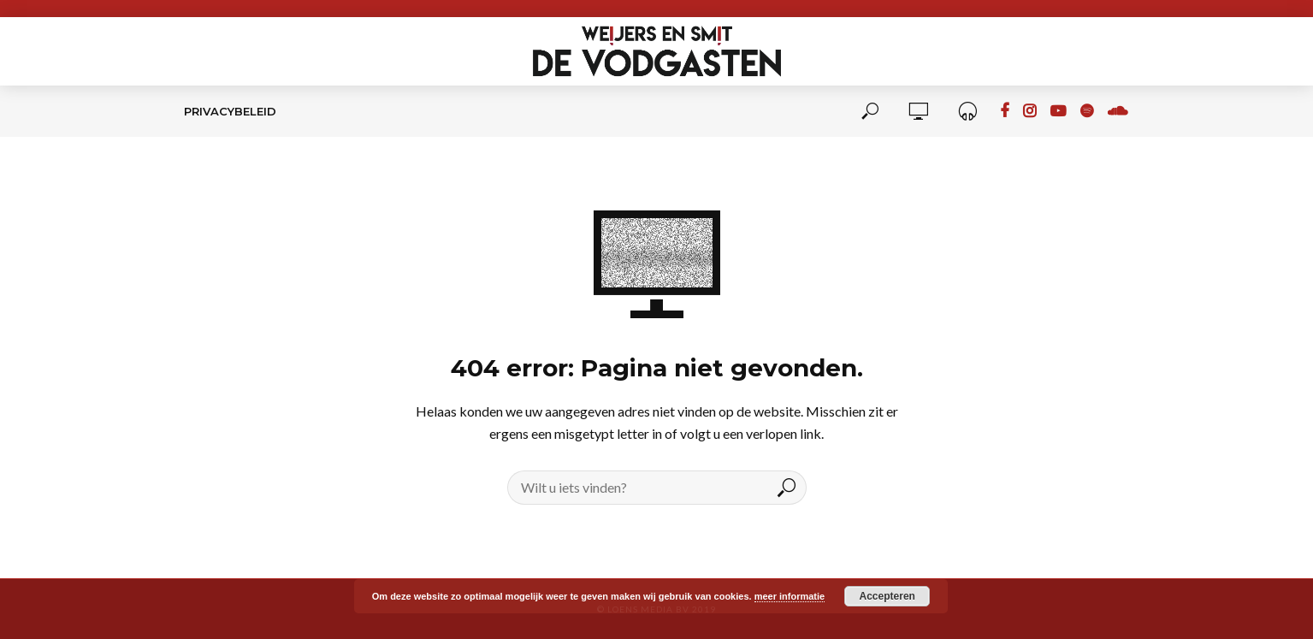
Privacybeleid (230, 111)
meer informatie (789, 596)
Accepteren (887, 596)
